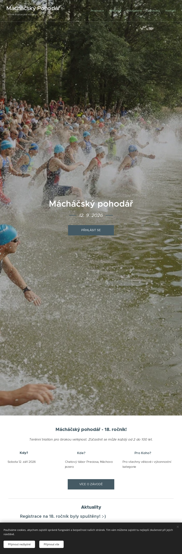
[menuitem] (104, 10)
